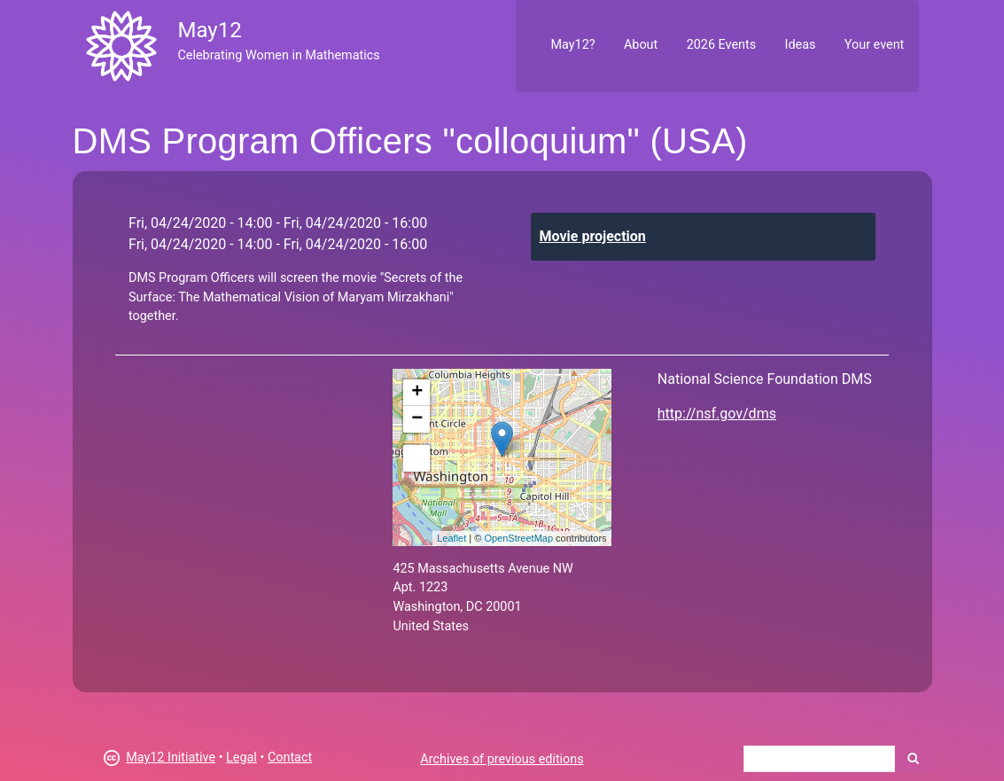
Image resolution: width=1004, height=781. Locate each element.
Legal (241, 757)
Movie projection (593, 236)
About (641, 44)
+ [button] (417, 392)
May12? (572, 44)
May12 (209, 30)
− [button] (417, 419)
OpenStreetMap (518, 538)
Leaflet (451, 538)
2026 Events (722, 44)
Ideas (800, 44)
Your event (874, 44)
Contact (290, 757)
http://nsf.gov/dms (717, 413)
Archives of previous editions (501, 759)
